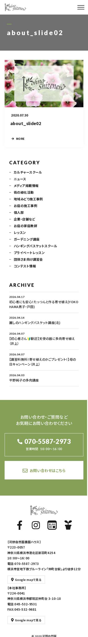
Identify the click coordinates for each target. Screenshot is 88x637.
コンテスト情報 (25, 269)
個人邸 (19, 215)
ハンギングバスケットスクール (35, 249)
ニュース (20, 182)
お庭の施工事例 (25, 209)
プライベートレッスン (29, 255)
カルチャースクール (28, 175)
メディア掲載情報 (26, 188)
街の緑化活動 (24, 195)
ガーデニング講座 (26, 242)
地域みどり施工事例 (28, 202)
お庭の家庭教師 (25, 229)
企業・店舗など (24, 222)
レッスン (20, 235)
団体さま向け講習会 (28, 262)
